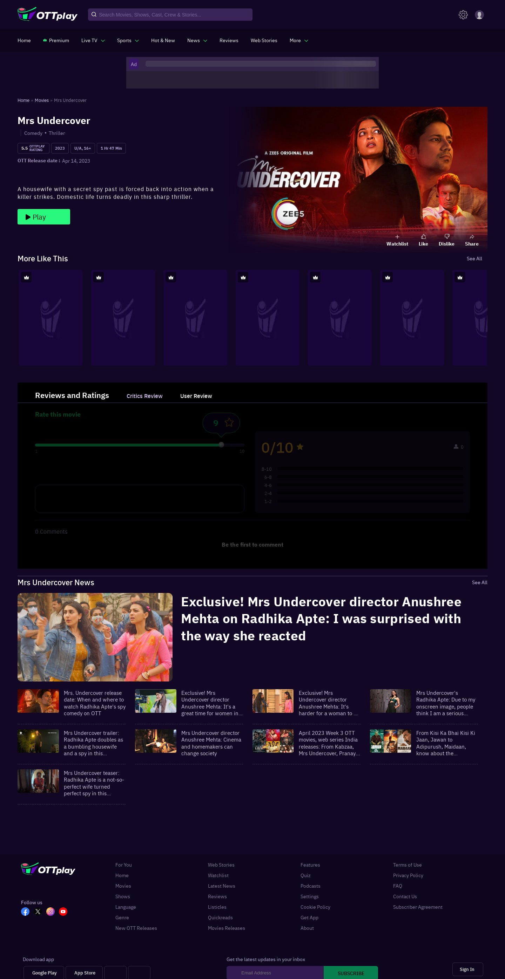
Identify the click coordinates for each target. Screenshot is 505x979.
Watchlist (218, 875)
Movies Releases (226, 927)
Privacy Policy (408, 875)
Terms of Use (407, 864)
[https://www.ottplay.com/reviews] (229, 40)
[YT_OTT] (65, 912)
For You (123, 864)
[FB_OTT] (27, 912)
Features (310, 864)
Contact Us (405, 896)
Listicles (217, 906)
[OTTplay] (48, 14)
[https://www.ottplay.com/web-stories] (264, 40)
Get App (309, 917)
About (307, 927)
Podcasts (311, 885)
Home (122, 875)
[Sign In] (467, 969)
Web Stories (221, 864)
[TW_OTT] (40, 912)
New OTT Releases (136, 927)
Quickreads (220, 917)
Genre (122, 917)
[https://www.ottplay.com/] (24, 40)
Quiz (306, 875)
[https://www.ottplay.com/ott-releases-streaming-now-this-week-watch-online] (163, 40)
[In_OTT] (52, 912)
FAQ (397, 885)
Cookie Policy (315, 906)
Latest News (221, 885)
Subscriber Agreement (418, 906)
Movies (123, 885)
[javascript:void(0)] (93, 40)
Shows (122, 896)
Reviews (217, 896)
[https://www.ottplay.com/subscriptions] (56, 40)
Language (125, 906)
